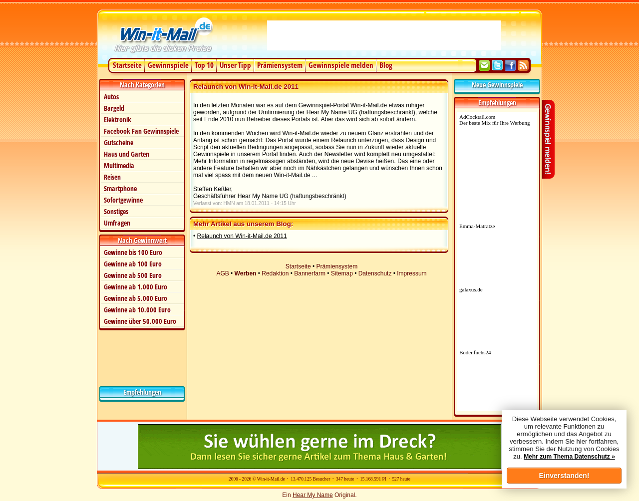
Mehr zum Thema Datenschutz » (569, 456)
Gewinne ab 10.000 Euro (137, 309)
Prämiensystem (280, 65)
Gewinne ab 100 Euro (133, 263)
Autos (111, 96)
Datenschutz (375, 273)
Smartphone (120, 188)
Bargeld (114, 108)
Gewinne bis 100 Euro (133, 252)
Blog (385, 65)
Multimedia (119, 165)
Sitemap (342, 273)
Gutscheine (118, 142)
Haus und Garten (126, 154)
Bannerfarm (309, 273)
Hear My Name (313, 495)
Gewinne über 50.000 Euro (140, 321)
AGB (222, 273)
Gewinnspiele (168, 65)
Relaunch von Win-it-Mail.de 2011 (242, 236)
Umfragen (117, 223)
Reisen (112, 177)
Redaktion (275, 273)
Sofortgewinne (123, 200)
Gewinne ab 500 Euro (133, 275)
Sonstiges (116, 211)
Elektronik (117, 119)
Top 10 (204, 65)
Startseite (127, 65)
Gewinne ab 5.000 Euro (135, 298)
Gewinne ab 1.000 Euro (135, 286)
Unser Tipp (235, 65)
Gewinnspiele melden (341, 65)
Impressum (411, 273)
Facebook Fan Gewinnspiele (141, 131)
